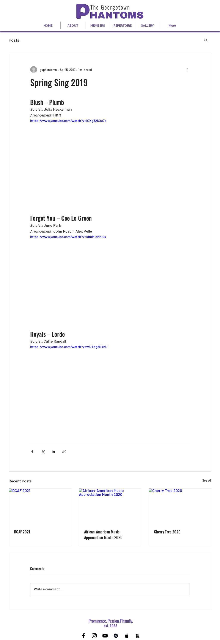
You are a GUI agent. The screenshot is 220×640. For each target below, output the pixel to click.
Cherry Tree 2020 (167, 532)
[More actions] (187, 69)
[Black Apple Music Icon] (126, 635)
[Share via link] (64, 451)
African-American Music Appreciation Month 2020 (103, 534)
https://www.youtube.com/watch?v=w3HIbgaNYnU (68, 347)
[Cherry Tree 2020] (180, 505)
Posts (14, 40)
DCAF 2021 (22, 532)
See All (206, 480)
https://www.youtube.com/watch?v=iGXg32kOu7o (68, 120)
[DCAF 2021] (40, 505)
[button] (206, 40)
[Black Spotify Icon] (116, 635)
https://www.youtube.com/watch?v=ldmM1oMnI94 (68, 237)
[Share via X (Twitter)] (43, 451)
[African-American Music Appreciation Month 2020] (110, 505)
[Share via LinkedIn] (53, 451)
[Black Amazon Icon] (137, 635)
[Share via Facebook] (32, 451)
